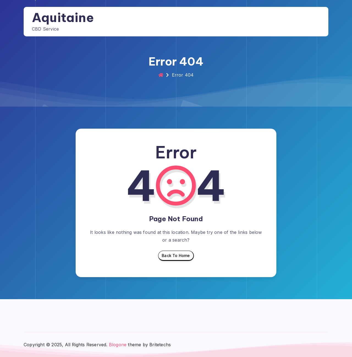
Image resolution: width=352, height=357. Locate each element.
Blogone (118, 344)
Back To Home (175, 257)
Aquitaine (63, 17)
